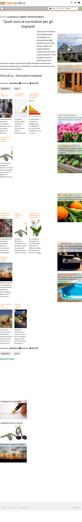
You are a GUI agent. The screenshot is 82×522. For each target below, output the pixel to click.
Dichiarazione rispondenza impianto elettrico (5, 216)
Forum (52, 8)
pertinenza (14, 83)
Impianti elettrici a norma (18, 215)
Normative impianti (36, 17)
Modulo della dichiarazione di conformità (34, 215)
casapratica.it (12, 17)
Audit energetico (4, 95)
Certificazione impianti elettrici (5, 139)
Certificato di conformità (19, 95)
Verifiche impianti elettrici (18, 306)
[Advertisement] (24, 14)
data (34, 83)
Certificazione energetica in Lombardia (34, 95)
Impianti (23, 17)
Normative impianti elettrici (4, 259)
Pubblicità (76, 507)
